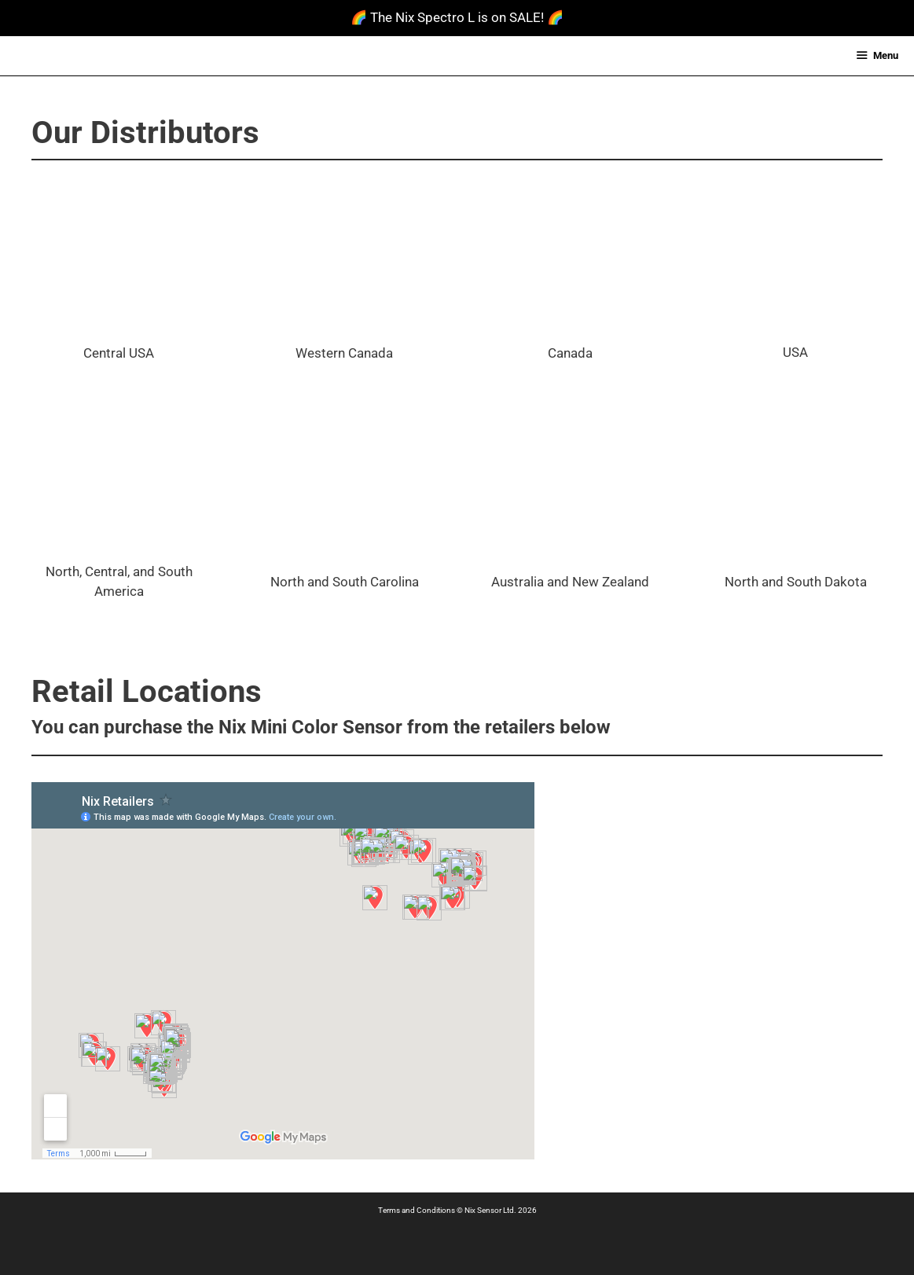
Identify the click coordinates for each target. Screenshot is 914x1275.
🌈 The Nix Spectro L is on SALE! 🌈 (457, 17)
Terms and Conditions (416, 1210)
